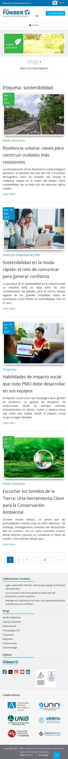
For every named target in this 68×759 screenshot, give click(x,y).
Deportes (8, 639)
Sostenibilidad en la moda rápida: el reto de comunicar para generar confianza (31, 269)
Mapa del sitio (26, 755)
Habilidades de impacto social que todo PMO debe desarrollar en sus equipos (34, 384)
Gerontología (10, 647)
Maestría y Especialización (17, 3)
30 (44, 559)
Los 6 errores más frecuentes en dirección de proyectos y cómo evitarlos (30, 594)
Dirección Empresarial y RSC (22, 255)
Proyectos (9, 369)
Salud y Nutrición (12, 621)
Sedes (34, 25)
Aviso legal (43, 755)
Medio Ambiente (14, 140)
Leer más (8, 194)
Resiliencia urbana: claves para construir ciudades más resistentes (33, 155)
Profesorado (10, 643)
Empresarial (9, 626)
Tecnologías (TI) (11, 630)
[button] (61, 2)
